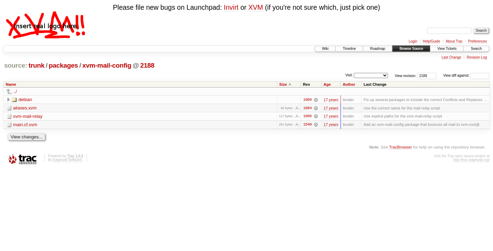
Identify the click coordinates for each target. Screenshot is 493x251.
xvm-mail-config (107, 65)
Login (413, 41)
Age (327, 84)
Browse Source (411, 49)
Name (11, 84)
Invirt (231, 7)
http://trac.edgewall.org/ (471, 160)
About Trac (454, 41)
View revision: (405, 75)
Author (349, 84)
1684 (307, 108)
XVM (255, 7)
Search (476, 49)
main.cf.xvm (25, 124)
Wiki (325, 49)
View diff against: (466, 75)
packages (63, 65)
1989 (307, 99)
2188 (147, 65)
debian (25, 99)
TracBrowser (400, 147)
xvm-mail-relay (28, 116)
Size (283, 84)
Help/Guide (431, 41)
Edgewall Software (67, 160)
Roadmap (377, 49)
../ (15, 91)
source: (15, 65)
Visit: (349, 75)
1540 (307, 125)
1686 (307, 116)
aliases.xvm (25, 108)
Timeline (349, 49)
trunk (37, 65)
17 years (331, 100)
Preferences (477, 41)
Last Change (451, 57)
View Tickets (446, 49)
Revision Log (477, 57)
